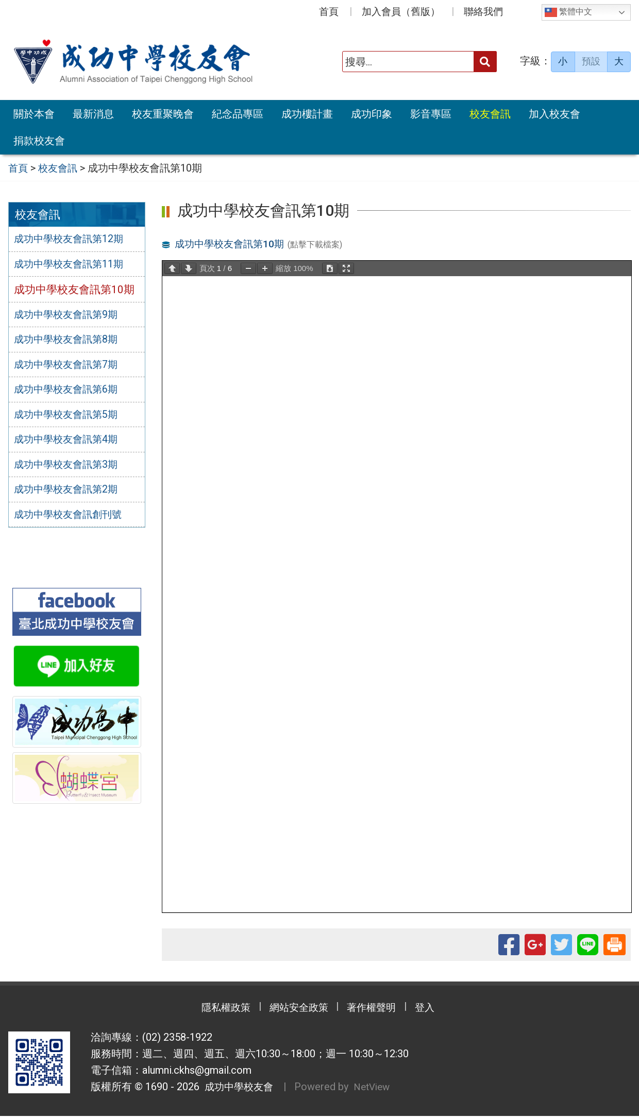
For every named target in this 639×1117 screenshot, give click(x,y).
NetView (377, 1088)
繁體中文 (568, 12)
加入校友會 (554, 114)
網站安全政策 (296, 1009)
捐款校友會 (39, 140)
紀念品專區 (237, 114)
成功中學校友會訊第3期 (71, 469)
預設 (591, 61)
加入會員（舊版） (401, 12)
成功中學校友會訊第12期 (74, 239)
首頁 (329, 12)
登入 (435, 1009)
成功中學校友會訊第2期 (71, 494)
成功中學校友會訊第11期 (74, 265)
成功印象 (371, 114)
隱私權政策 (216, 1009)
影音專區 (430, 114)
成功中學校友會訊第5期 (71, 418)
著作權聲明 (376, 1009)
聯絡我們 (483, 12)
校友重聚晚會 (163, 114)
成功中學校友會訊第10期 (232, 243)
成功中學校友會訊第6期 (71, 392)
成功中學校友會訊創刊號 (73, 520)
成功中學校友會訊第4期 (71, 443)
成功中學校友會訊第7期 (71, 367)
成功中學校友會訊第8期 (71, 341)
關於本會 (34, 114)
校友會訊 (490, 114)
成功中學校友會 (238, 1088)
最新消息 (93, 114)
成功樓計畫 (307, 114)
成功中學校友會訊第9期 (71, 316)
